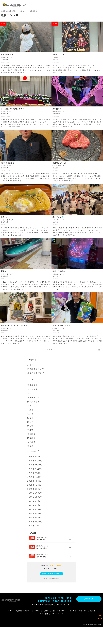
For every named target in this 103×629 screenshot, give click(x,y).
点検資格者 (32, 389)
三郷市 (30, 430)
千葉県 (30, 409)
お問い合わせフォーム (51, 574)
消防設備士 (32, 385)
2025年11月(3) (34, 481)
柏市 (29, 405)
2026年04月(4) (34, 460)
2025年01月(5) (34, 521)
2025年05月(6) (34, 505)
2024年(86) (33, 525)
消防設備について (35, 369)
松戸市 (30, 413)
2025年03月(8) (34, 513)
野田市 (30, 426)
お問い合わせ (89, 599)
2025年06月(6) (34, 501)
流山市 (30, 418)
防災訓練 (31, 438)
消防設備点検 (33, 397)
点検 (29, 393)
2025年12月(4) (34, 477)
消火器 (30, 446)
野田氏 (30, 422)
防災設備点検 (33, 401)
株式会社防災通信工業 (8, 11)
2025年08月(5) (34, 493)
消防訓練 (31, 434)
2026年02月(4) (34, 468)
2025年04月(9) (34, 509)
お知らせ (31, 365)
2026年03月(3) (34, 464)
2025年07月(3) (34, 497)
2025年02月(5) (34, 517)
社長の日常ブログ (35, 373)
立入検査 (31, 442)
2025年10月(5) (34, 485)
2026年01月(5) (34, 473)
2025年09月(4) (34, 489)
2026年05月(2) (34, 456)
